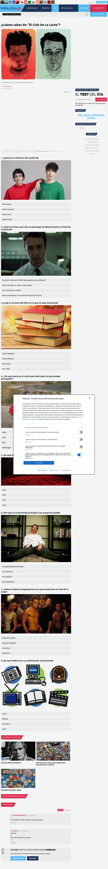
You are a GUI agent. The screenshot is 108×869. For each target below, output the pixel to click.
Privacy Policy (65, 470)
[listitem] (54, 427)
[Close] (90, 399)
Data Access (54, 470)
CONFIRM (39, 463)
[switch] (80, 432)
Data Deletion (42, 470)
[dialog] (54, 434)
